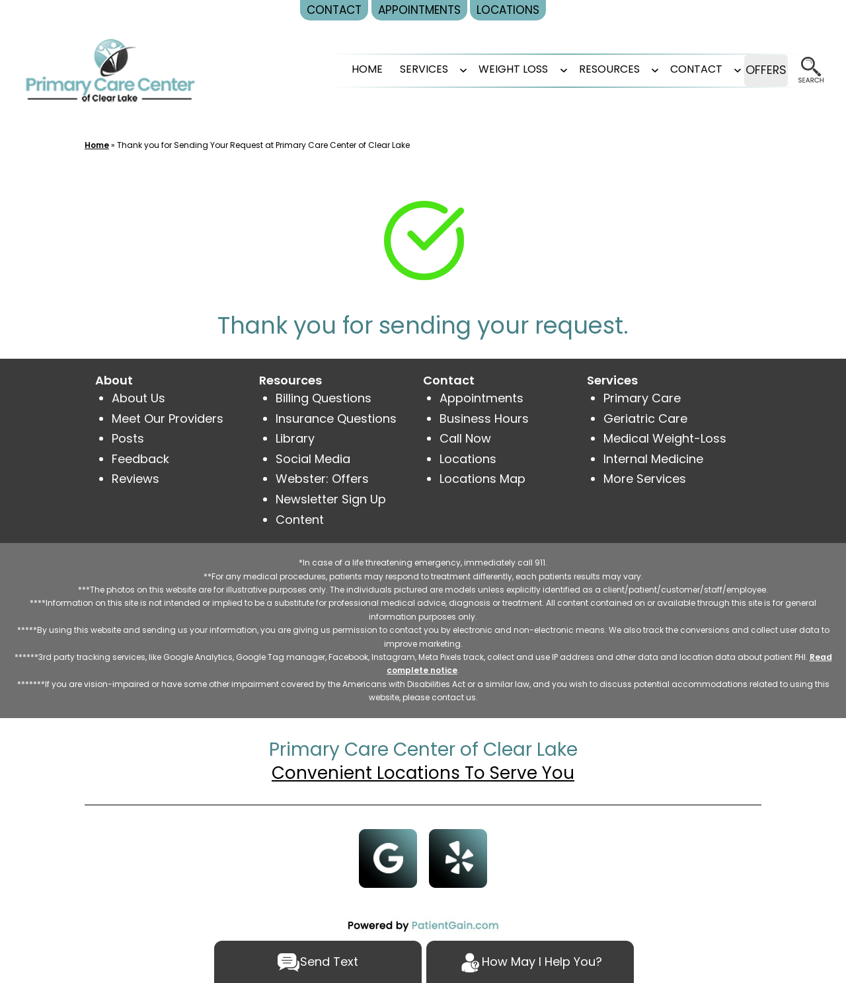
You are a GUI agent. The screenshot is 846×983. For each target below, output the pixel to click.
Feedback (140, 459)
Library (295, 438)
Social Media (313, 459)
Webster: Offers (322, 478)
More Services (644, 478)
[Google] (388, 857)
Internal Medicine (653, 459)
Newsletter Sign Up (331, 499)
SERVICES (402, 69)
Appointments (481, 398)
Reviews (135, 478)
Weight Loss (491, 69)
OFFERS (755, 70)
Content (301, 519)
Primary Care (642, 398)
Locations (468, 459)
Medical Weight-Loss (664, 438)
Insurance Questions (336, 418)
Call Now (465, 438)
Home (345, 69)
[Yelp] (458, 857)
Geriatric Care (645, 418)
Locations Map (482, 478)
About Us (138, 398)
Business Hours (484, 418)
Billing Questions (323, 398)
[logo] (110, 69)
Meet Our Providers (167, 418)
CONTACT (674, 69)
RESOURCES (587, 69)
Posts (128, 438)
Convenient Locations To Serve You (423, 773)
